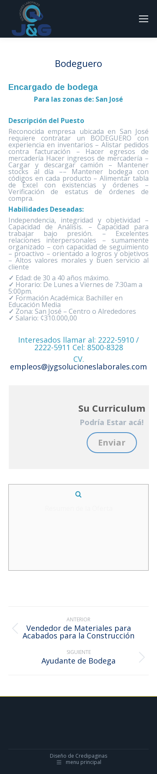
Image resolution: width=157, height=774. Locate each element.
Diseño (58, 755)
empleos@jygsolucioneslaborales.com (78, 366)
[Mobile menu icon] (144, 19)
